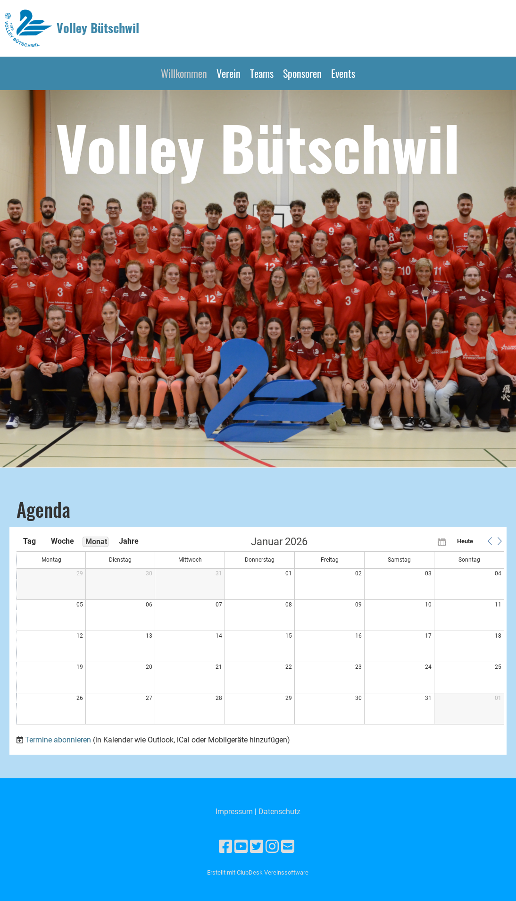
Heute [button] (465, 541)
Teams (262, 73)
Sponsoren (302, 73)
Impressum (234, 811)
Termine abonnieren (58, 739)
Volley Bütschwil (98, 27)
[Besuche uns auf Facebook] (225, 847)
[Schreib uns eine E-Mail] (287, 847)
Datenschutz (279, 811)
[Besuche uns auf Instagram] (272, 847)
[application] (260, 631)
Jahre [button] (129, 541)
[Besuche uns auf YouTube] (241, 847)
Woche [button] (62, 541)
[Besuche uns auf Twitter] (256, 847)
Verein (228, 73)
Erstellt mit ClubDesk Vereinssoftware (257, 872)
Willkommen (184, 73)
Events (343, 73)
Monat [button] (96, 541)
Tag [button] (29, 541)
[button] (489, 541)
